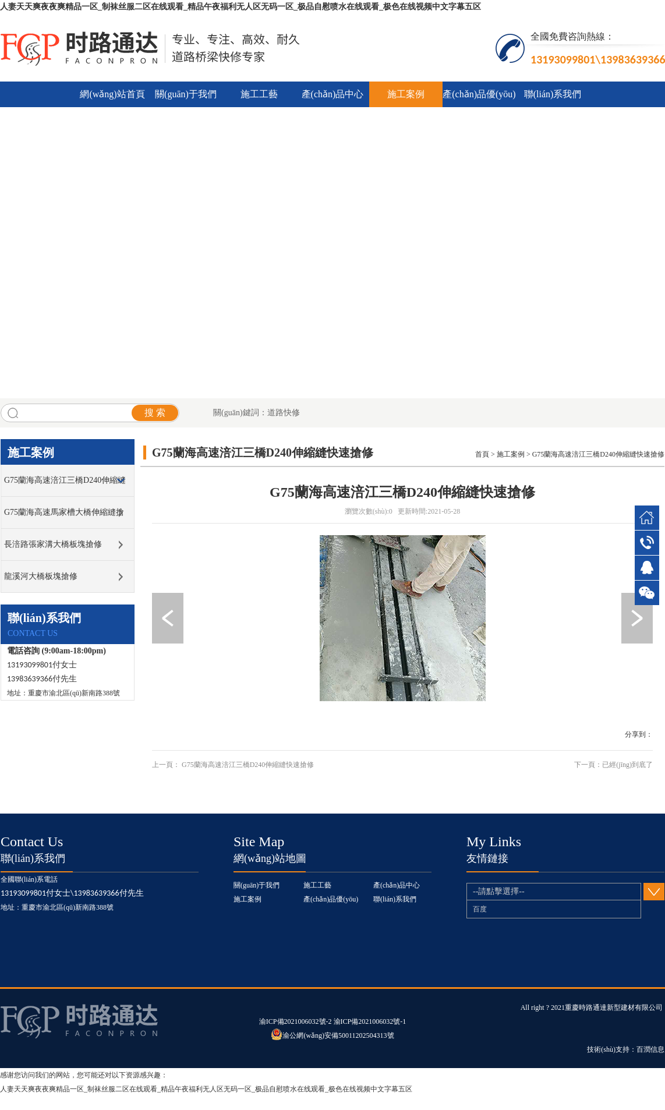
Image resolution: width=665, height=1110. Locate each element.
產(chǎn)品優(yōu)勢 (479, 98)
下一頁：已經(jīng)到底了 (613, 765)
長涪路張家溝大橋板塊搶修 (53, 544)
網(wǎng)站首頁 (112, 94)
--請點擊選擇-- (557, 891)
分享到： (639, 734)
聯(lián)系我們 (553, 94)
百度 (480, 909)
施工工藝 (259, 94)
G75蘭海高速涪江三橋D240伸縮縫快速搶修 (65, 486)
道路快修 (283, 412)
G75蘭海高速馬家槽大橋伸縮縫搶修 (64, 518)
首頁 (482, 454)
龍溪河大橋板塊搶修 (40, 576)
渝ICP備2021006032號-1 (370, 1021)
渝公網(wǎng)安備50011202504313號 (332, 1035)
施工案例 (406, 94)
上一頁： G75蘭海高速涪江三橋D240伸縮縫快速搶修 (233, 765)
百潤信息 (650, 1049)
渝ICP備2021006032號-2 (296, 1021)
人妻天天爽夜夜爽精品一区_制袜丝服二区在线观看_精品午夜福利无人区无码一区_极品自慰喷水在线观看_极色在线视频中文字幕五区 (240, 6)
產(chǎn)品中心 (333, 94)
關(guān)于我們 (186, 94)
